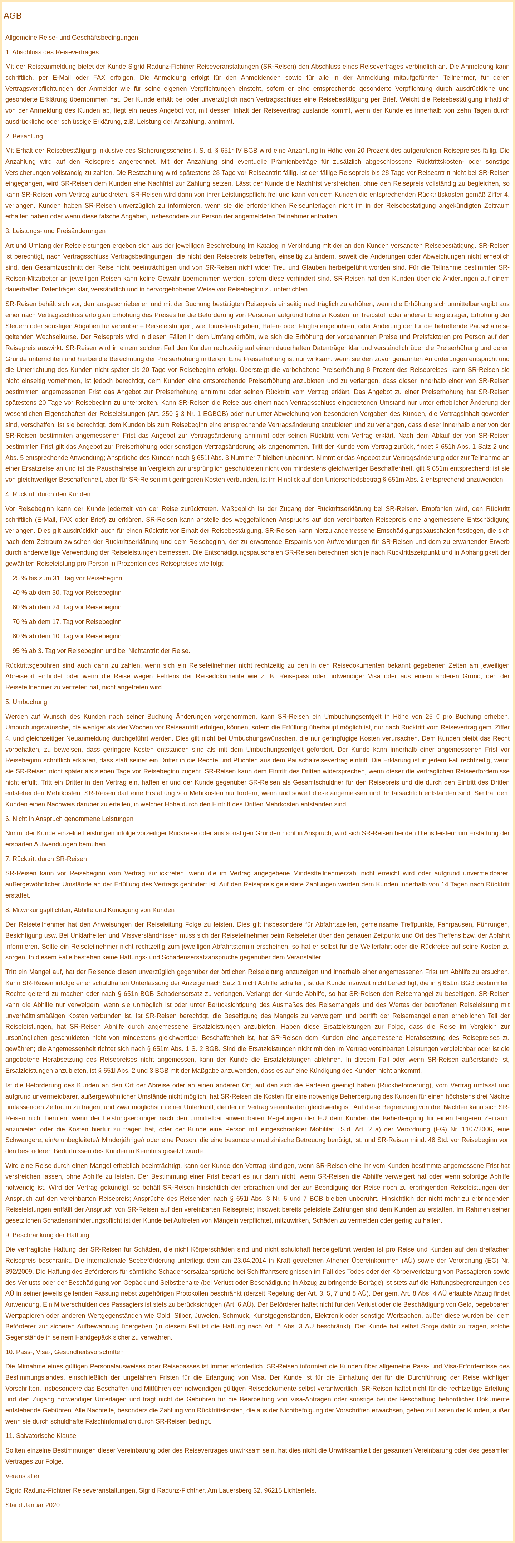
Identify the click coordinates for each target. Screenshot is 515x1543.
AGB (13, 15)
